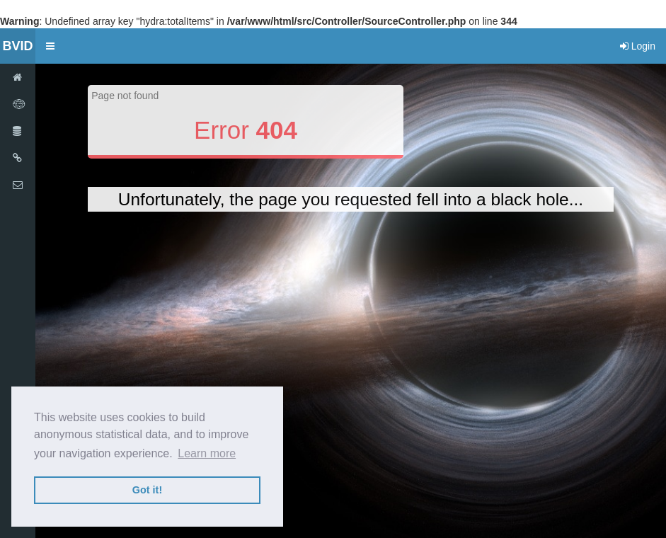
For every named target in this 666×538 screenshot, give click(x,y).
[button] (50, 46)
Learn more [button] (207, 453)
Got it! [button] (147, 490)
